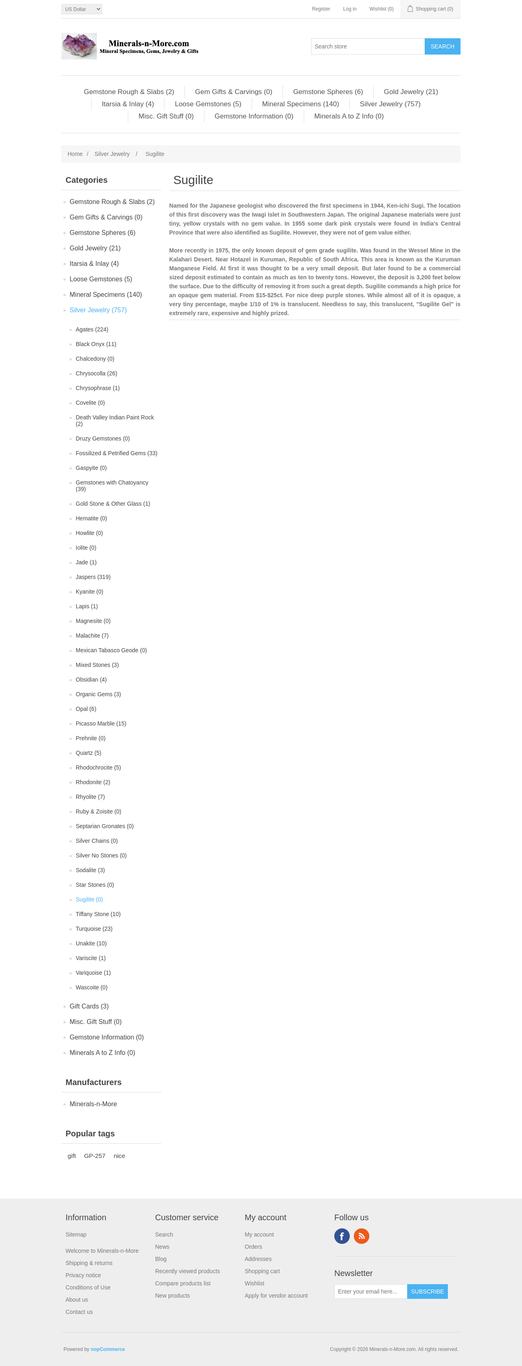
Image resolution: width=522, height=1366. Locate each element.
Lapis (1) (87, 606)
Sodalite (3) (90, 870)
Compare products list (183, 1283)
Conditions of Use (88, 1287)
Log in (350, 9)
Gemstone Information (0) (254, 116)
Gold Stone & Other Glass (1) (113, 503)
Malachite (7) (92, 635)
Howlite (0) (89, 533)
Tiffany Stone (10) (98, 914)
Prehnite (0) (90, 738)
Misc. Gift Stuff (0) (166, 116)
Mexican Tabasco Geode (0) (111, 650)
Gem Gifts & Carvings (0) (233, 92)
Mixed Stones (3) (97, 665)
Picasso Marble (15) (101, 723)
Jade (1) (86, 562)
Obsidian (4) (91, 679)
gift (72, 1155)
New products (172, 1295)
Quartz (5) (88, 753)
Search (164, 1234)
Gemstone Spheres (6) (328, 92)
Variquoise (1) (93, 972)
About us (77, 1299)
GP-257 (94, 1155)
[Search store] (368, 46)
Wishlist (254, 1283)
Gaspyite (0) (91, 468)
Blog (161, 1259)
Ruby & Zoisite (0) (98, 811)
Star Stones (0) (95, 884)
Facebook (342, 1236)
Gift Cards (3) (89, 1006)
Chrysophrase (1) (98, 388)
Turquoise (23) (94, 928)
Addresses (258, 1259)
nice (119, 1155)
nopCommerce (108, 1349)
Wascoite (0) (91, 987)
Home (75, 154)
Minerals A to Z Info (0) (349, 116)
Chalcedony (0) (95, 358)
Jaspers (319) (93, 577)
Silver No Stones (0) (101, 855)
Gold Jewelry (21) (411, 92)
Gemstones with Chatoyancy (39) (112, 485)
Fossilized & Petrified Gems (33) (117, 453)
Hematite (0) (91, 518)
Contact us (79, 1312)
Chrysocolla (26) (96, 373)
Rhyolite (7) (90, 797)
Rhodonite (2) (93, 782)
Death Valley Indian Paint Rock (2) (115, 420)
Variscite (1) (91, 958)
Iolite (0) (86, 547)
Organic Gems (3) (98, 694)
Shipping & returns (89, 1263)
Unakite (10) (91, 943)
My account (259, 1234)
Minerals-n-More (93, 1104)
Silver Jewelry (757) (390, 104)
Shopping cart (262, 1271)
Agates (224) (92, 329)
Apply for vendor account (276, 1295)
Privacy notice (83, 1275)
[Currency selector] (81, 9)
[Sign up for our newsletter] (371, 1291)
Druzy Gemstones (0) (103, 438)
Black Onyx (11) (96, 344)
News (162, 1246)
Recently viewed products (187, 1271)
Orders (253, 1246)
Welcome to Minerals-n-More (102, 1251)
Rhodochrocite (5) (98, 767)
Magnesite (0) (93, 621)
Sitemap (76, 1234)
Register (321, 9)
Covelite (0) (90, 402)
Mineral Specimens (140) (300, 104)
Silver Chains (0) (97, 841)
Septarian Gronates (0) (105, 826)
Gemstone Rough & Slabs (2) (129, 92)
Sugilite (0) (89, 899)
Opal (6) (86, 709)
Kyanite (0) (89, 591)
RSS (361, 1236)
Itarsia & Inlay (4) (128, 104)
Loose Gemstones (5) (208, 104)
